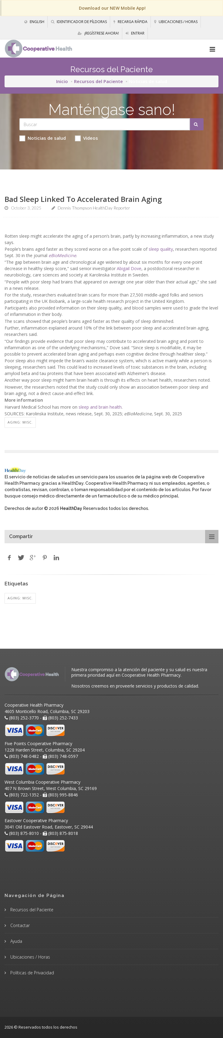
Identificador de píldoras (79, 21)
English (34, 21)
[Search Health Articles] (104, 124)
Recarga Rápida (130, 21)
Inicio (62, 81)
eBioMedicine (62, 255)
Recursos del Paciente (98, 81)
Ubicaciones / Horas (176, 21)
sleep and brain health (100, 407)
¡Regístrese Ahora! (98, 33)
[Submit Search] (197, 124)
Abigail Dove (129, 268)
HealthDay (71, 508)
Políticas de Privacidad (31, 973)
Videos (86, 138)
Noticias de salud (42, 138)
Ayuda (15, 941)
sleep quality (161, 249)
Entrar (135, 33)
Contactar (19, 925)
